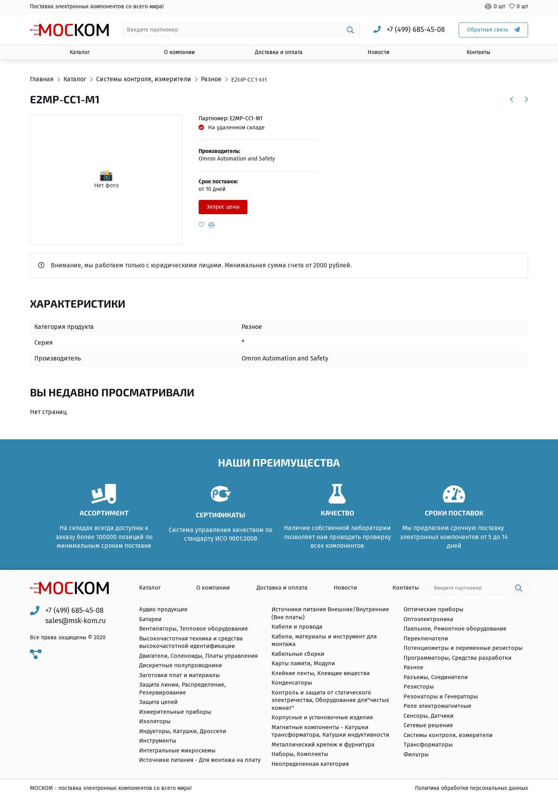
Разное (413, 667)
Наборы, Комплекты (300, 754)
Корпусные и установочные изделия (322, 717)
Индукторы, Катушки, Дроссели (182, 731)
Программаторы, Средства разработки (458, 657)
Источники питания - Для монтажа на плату (199, 760)
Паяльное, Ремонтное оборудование (455, 629)
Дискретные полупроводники (180, 665)
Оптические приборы (433, 609)
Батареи (150, 619)
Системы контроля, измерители (448, 735)
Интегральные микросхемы (177, 750)
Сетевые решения (428, 725)
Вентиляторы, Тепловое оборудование (193, 629)
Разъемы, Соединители (436, 677)
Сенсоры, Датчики (429, 715)
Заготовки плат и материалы (179, 675)
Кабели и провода (297, 627)
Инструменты (157, 741)
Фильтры (416, 754)
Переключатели (426, 638)
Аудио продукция (163, 609)
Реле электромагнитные (437, 706)
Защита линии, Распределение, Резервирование (182, 688)
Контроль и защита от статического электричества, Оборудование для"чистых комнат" (330, 700)
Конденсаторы (292, 683)
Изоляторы (155, 721)
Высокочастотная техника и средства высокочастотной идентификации (191, 642)
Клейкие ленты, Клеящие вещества (321, 673)
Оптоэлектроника (428, 619)
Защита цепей (158, 702)
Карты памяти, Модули (303, 663)
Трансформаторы (428, 744)
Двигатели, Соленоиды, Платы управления (198, 655)
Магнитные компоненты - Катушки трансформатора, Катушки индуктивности (330, 731)
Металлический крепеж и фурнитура (323, 744)
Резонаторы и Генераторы (441, 696)
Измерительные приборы (175, 711)
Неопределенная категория (310, 763)
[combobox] (241, 30)
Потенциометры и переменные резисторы (463, 648)
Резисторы (419, 687)
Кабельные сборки (298, 653)
